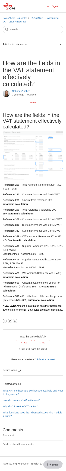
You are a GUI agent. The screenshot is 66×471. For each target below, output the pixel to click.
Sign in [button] (55, 6)
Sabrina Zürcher (21, 91)
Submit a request (45, 359)
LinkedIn (15, 321)
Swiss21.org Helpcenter (15, 18)
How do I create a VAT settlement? (21, 400)
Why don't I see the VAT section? (21, 406)
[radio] (24, 342)
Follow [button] (33, 102)
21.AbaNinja (37, 18)
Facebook (5, 321)
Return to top (12, 370)
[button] (48, 6)
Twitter (10, 321)
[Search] (33, 29)
